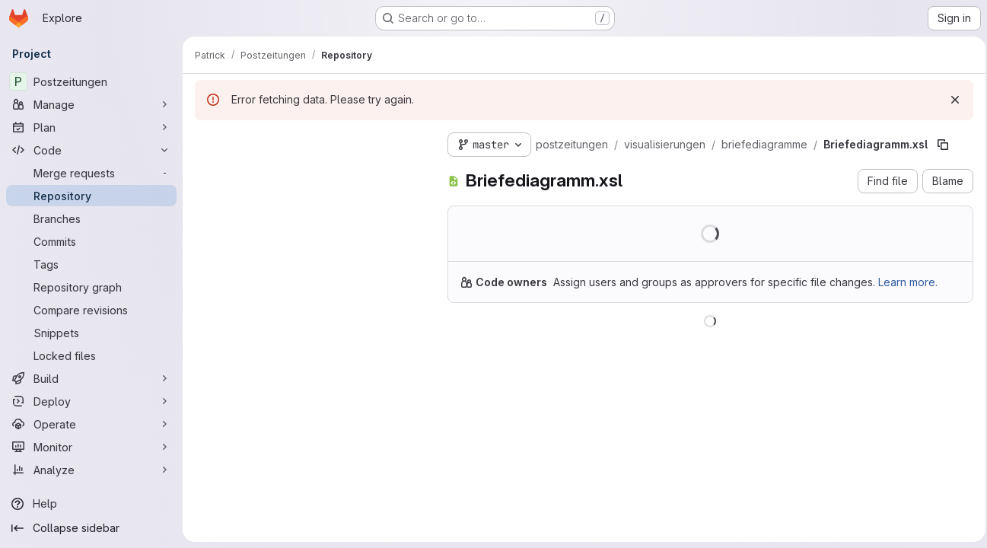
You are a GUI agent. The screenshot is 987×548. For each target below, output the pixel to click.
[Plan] (91, 127)
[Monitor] (91, 446)
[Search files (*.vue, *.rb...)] (309, 172)
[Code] (91, 150)
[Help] (91, 504)
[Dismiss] (950, 100)
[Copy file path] (943, 144)
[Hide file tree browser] (207, 141)
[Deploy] (91, 401)
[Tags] (91, 264)
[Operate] (91, 424)
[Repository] (91, 195)
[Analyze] (91, 469)
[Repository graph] (91, 287)
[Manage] (91, 104)
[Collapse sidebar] (91, 528)
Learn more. (908, 282)
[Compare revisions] (91, 309)
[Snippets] (91, 332)
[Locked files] (91, 355)
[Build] (91, 378)
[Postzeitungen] (91, 81)
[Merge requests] (91, 172)
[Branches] (91, 218)
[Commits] (91, 241)
